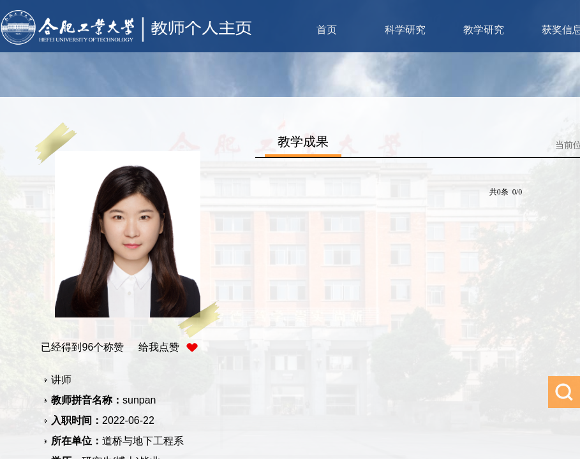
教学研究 (483, 29)
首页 (326, 29)
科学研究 (405, 29)
